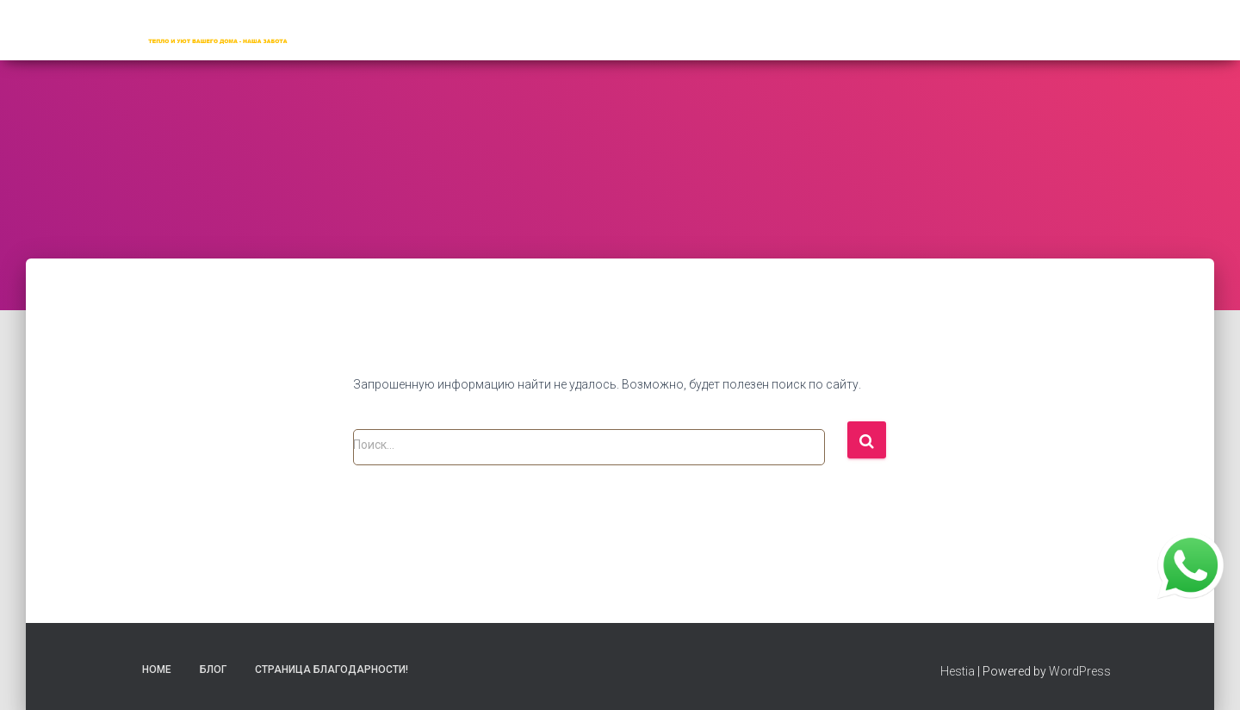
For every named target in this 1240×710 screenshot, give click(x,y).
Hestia (957, 671)
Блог (213, 669)
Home (156, 669)
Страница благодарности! (331, 669)
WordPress (1080, 671)
